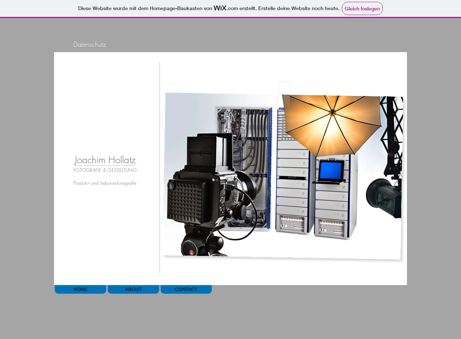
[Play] (369, 40)
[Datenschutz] (89, 44)
